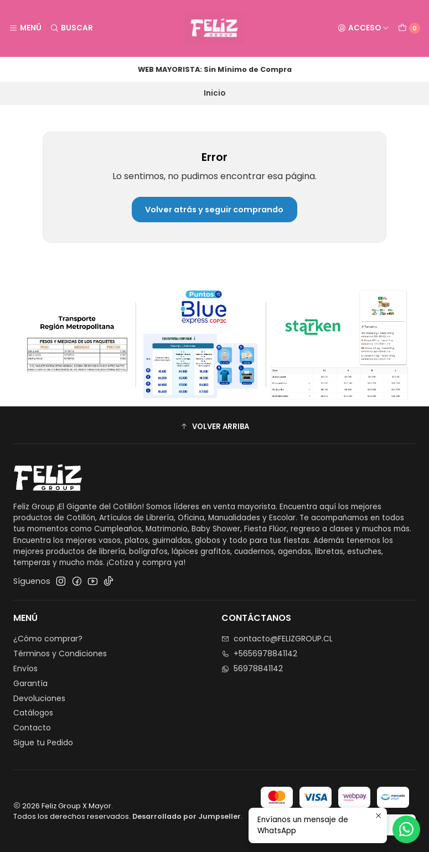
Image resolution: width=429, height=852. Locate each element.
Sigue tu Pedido (43, 742)
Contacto (32, 727)
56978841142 (252, 668)
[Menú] (25, 28)
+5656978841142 (259, 653)
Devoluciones (39, 698)
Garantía (30, 683)
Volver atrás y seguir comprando (214, 209)
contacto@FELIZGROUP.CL (277, 638)
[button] (214, 426)
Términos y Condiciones (60, 653)
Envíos (25, 668)
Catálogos (33, 712)
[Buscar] (71, 28)
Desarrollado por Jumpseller (186, 816)
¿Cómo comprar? (47, 638)
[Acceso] (363, 28)
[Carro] (409, 28)
